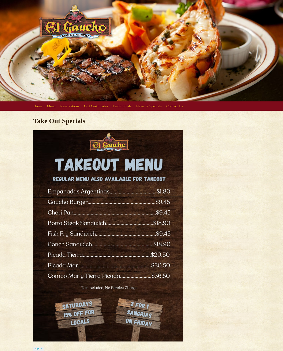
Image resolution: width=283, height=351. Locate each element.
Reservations (69, 106)
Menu (51, 106)
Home (37, 106)
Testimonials (122, 106)
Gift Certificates (96, 106)
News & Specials (149, 106)
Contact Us (174, 106)
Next (38, 348)
